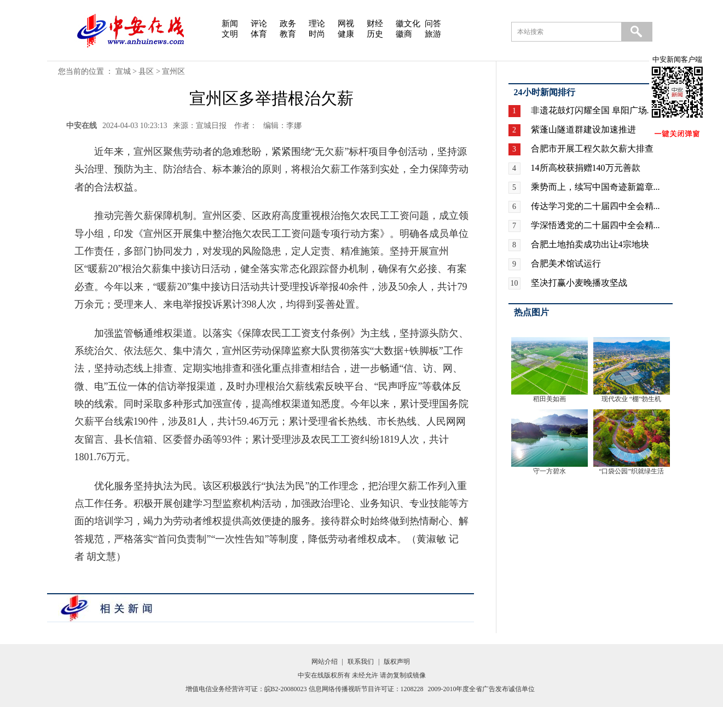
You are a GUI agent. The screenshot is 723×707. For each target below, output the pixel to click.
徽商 (404, 34)
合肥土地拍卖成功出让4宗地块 (590, 244)
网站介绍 (324, 661)
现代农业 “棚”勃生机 (631, 399)
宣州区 (173, 71)
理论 (317, 23)
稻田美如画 (549, 399)
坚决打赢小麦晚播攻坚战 (579, 282)
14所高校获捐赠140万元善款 (585, 167)
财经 (375, 23)
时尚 (317, 34)
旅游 (433, 34)
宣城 (123, 71)
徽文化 (408, 23)
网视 (346, 23)
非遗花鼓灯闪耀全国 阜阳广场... (592, 110)
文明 (230, 34)
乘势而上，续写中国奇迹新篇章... (595, 187)
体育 (259, 34)
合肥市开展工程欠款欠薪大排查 (592, 148)
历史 (375, 34)
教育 (288, 34)
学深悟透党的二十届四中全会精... (595, 225)
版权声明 (397, 661)
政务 (288, 23)
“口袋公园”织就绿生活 (631, 471)
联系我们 (361, 661)
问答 (433, 23)
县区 (146, 71)
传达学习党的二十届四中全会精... (595, 206)
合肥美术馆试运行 (566, 263)
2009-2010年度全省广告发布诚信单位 (481, 689)
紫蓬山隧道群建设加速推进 (583, 129)
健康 (346, 34)
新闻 (230, 23)
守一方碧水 (549, 471)
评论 (259, 23)
